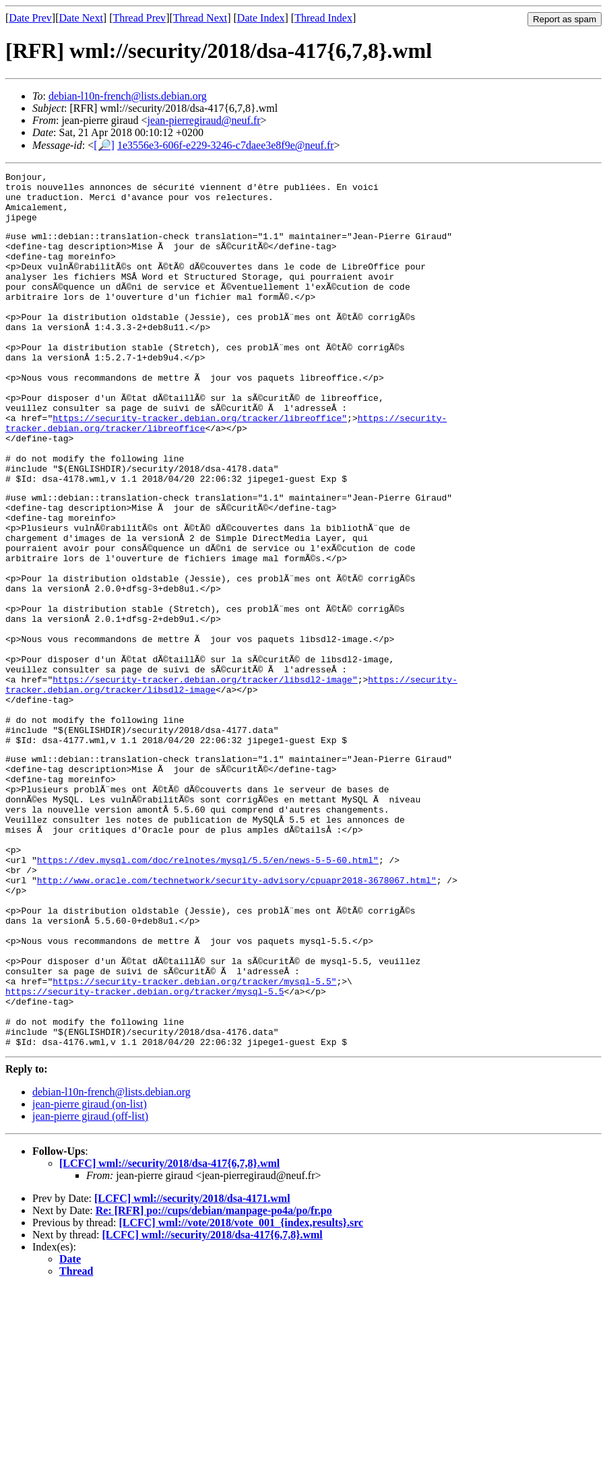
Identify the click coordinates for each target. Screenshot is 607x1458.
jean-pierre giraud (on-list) (89, 1273)
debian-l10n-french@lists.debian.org (128, 96)
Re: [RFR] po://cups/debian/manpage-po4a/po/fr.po (214, 1380)
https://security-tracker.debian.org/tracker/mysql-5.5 (144, 1151)
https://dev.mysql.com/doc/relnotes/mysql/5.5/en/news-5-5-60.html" (208, 993)
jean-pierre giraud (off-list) (90, 1286)
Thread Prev (139, 18)
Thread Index (323, 18)
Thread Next (200, 18)
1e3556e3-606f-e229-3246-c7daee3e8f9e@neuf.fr (225, 145)
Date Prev (30, 18)
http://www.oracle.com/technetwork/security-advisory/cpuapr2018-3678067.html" (237, 1017)
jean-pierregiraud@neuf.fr (204, 120)
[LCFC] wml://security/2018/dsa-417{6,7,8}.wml (169, 1333)
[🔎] (104, 145)
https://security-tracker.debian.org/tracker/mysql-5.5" (194, 1139)
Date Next (81, 18)
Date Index (261, 18)
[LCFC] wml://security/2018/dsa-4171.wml (192, 1368)
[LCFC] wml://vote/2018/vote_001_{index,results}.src (241, 1392)
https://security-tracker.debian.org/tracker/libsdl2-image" (205, 778)
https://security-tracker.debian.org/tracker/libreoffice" (200, 466)
